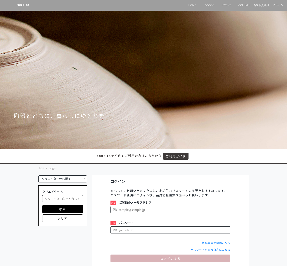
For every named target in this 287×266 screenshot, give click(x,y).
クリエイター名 (52, 191)
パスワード (126, 223)
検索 (62, 209)
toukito (23, 4)
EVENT (226, 5)
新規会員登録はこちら (216, 243)
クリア (63, 218)
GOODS (209, 5)
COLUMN (244, 5)
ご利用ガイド (176, 156)
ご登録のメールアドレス (135, 202)
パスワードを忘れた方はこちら (211, 249)
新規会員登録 (261, 5)
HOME (192, 5)
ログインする (170, 258)
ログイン (278, 5)
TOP (41, 168)
